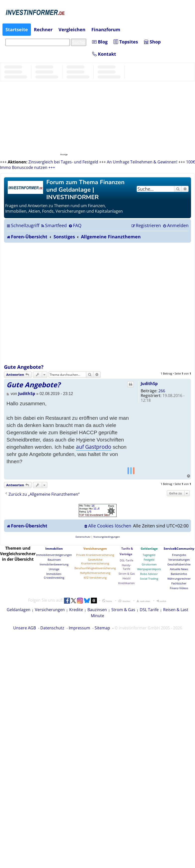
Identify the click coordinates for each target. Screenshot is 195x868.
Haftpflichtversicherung (95, 573)
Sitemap (102, 628)
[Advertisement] (61, 303)
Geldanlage (149, 548)
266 (161, 391)
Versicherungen (95, 548)
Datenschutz (52, 628)
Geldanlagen (18, 609)
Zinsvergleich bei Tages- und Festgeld (63, 162)
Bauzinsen (54, 559)
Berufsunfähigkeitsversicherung (95, 568)
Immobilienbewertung (54, 564)
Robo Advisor (149, 574)
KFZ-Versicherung (95, 577)
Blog (100, 42)
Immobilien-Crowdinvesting (54, 575)
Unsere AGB (24, 628)
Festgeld (149, 559)
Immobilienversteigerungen (54, 555)
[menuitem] (54, 225)
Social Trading (149, 578)
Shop (152, 42)
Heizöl (126, 578)
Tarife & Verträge (126, 551)
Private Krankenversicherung (95, 555)
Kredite (76, 609)
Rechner (43, 29)
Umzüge (54, 569)
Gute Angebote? (24, 367)
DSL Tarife (149, 609)
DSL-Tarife (126, 560)
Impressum (79, 628)
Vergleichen (72, 29)
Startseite (16, 29)
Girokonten (149, 564)
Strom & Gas (127, 573)
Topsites (126, 42)
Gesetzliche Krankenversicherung (95, 561)
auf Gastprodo (93, 446)
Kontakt (104, 54)
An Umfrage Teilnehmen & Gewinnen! (142, 162)
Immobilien (54, 548)
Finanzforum (105, 29)
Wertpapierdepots (149, 569)
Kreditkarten (126, 583)
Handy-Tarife (126, 567)
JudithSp (149, 383)
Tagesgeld (149, 555)
